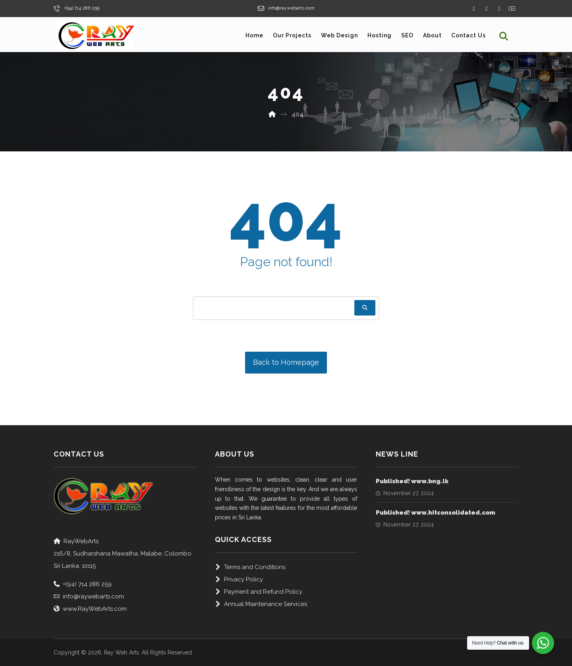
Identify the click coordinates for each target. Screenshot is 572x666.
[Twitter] (486, 8)
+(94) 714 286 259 (83, 584)
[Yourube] (512, 8)
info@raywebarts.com (89, 596)
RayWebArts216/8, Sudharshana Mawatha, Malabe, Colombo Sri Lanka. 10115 (122, 553)
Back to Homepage (286, 362)
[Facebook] (474, 8)
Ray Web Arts (121, 652)
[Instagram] (499, 8)
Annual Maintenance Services (261, 604)
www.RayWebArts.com (90, 608)
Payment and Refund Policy (258, 591)
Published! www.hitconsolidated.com (435, 512)
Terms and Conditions (250, 567)
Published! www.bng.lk (412, 481)
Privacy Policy (239, 579)
